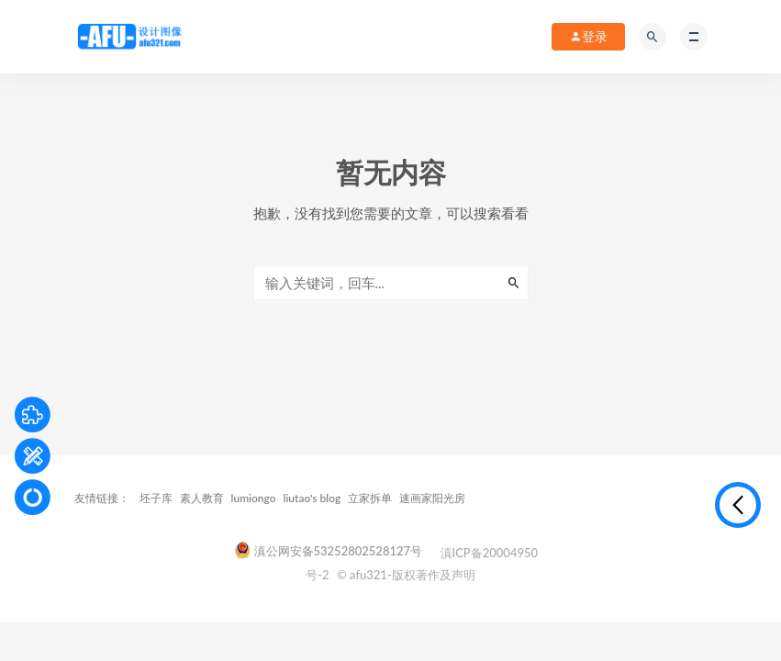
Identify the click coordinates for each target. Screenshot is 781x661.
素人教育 (202, 498)
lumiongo (253, 498)
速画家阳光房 (432, 498)
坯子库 (156, 498)
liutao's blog (312, 498)
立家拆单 (370, 498)
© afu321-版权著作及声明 (406, 574)
